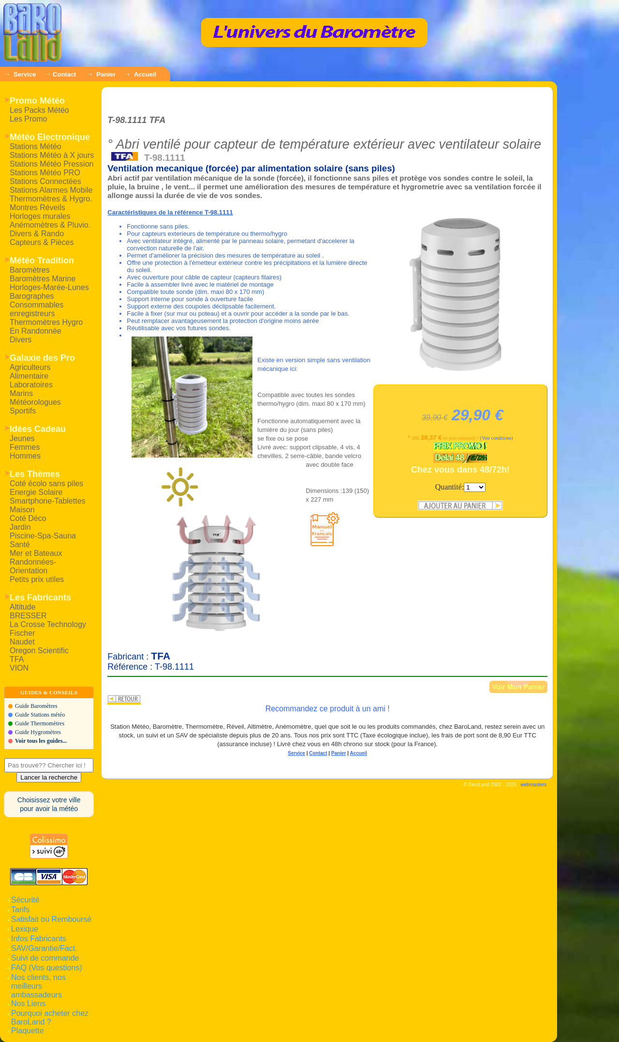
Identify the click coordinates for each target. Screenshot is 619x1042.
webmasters (533, 784)
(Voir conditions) (496, 438)
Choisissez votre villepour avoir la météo (49, 804)
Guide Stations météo (40, 714)
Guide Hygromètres (38, 732)
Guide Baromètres (36, 706)
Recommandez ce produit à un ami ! (327, 709)
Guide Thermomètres (39, 723)
